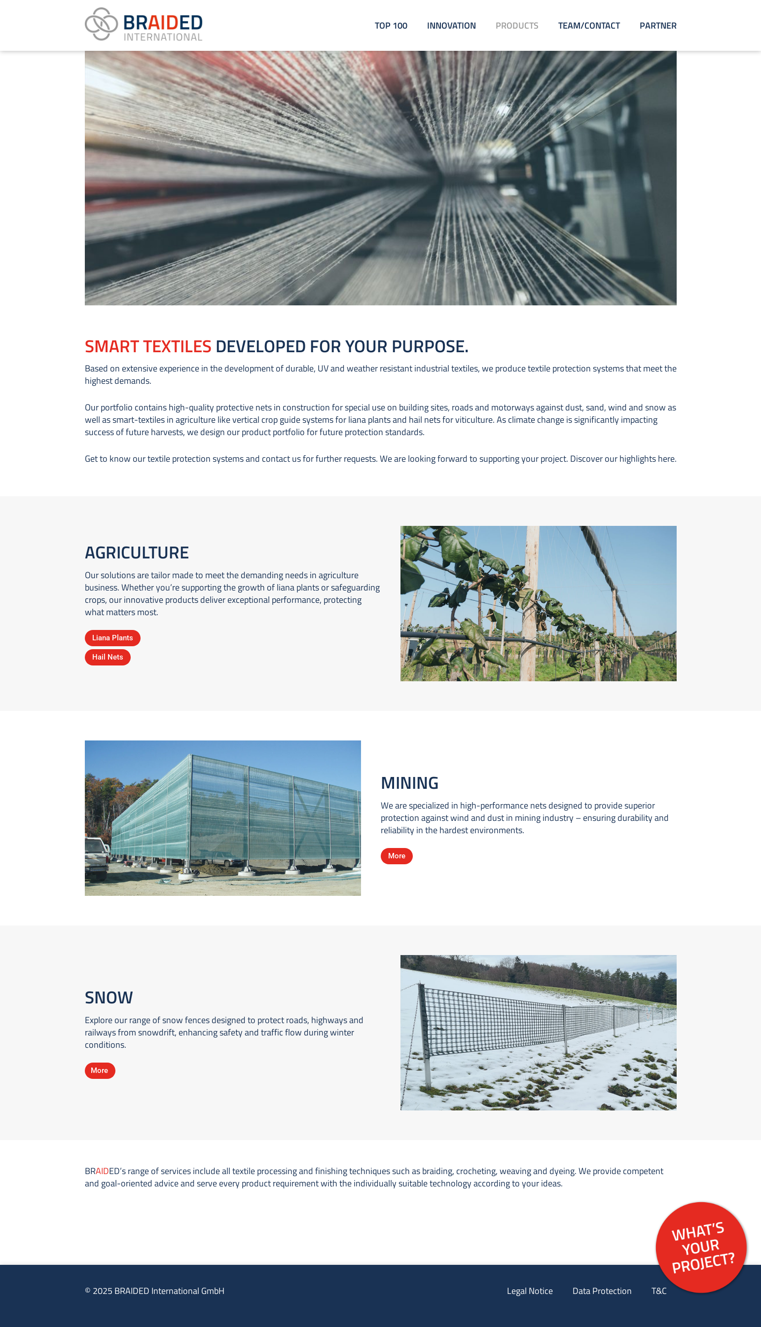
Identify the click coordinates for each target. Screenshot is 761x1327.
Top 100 (391, 25)
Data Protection (602, 1290)
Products (517, 25)
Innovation (451, 25)
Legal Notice (530, 1290)
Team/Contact (589, 25)
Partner (658, 25)
